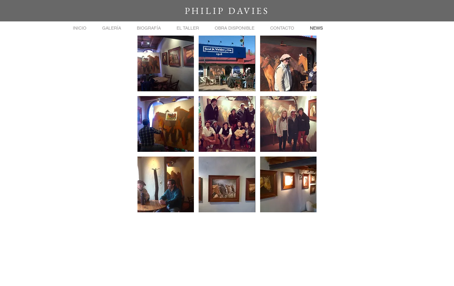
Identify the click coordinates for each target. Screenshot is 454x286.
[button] (111, 28)
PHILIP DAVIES (227, 11)
